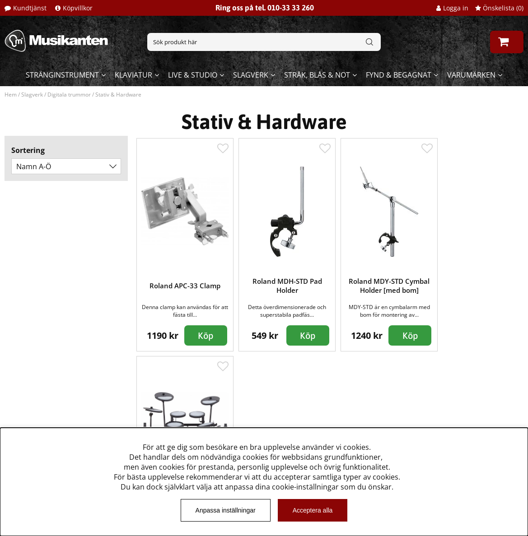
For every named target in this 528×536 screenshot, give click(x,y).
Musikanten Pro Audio (46, 423)
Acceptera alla (313, 510)
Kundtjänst (30, 8)
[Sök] (264, 42)
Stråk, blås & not (317, 75)
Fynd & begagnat (398, 75)
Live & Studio (192, 75)
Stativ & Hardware (118, 94)
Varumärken (471, 75)
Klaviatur (133, 75)
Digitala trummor (69, 94)
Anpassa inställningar (226, 510)
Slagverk (250, 75)
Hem (11, 94)
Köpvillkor (78, 8)
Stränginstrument (62, 75)
